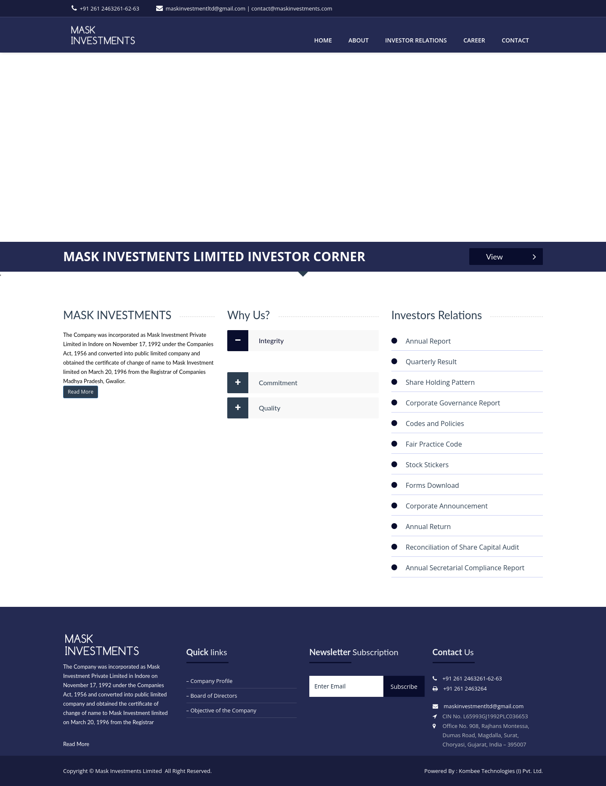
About (358, 40)
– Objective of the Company (221, 710)
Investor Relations (416, 40)
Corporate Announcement (447, 506)
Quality (269, 408)
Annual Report (428, 341)
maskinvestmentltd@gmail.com (205, 8)
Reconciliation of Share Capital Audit (462, 547)
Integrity (271, 340)
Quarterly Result (431, 361)
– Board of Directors (211, 695)
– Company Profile (209, 681)
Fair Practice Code (434, 444)
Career (474, 40)
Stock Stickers (427, 464)
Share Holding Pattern (440, 382)
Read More (80, 391)
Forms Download (432, 485)
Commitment (278, 382)
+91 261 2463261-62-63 (109, 8)
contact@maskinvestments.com (291, 8)
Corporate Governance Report (453, 403)
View (514, 256)
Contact (515, 40)
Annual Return (428, 526)
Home (323, 40)
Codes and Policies (435, 423)
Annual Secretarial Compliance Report (465, 567)
